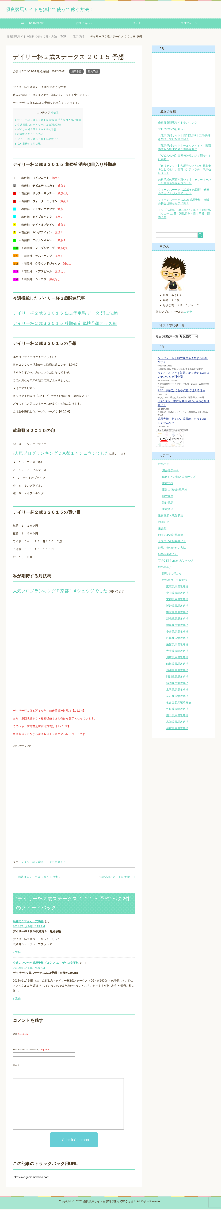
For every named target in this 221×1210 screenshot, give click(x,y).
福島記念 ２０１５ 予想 (115, 878)
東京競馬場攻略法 (177, 587)
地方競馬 (167, 497)
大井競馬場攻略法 (177, 652)
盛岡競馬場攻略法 (177, 684)
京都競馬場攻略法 (177, 600)
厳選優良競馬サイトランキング (177, 123)
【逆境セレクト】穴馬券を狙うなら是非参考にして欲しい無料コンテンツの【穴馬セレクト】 (184, 171)
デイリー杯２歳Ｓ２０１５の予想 (35, 130)
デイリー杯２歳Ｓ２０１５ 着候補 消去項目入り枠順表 (48, 121)
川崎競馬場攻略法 (177, 658)
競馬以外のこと (168, 555)
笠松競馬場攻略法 (177, 710)
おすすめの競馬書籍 (170, 536)
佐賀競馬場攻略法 (177, 729)
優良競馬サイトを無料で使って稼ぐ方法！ (66, 9)
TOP (36, 37)
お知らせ (163, 523)
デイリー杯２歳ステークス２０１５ (43, 863)
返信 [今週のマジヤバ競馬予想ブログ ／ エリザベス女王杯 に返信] (18, 999)
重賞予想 (93, 72)
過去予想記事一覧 (167, 337)
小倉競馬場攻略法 (177, 632)
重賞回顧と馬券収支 (170, 516)
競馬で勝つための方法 (172, 548)
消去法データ (170, 471)
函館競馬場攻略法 (177, 645)
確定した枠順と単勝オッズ (179, 478)
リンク (136, 24)
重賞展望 (167, 510)
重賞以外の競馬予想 (174, 490)
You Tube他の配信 (32, 24)
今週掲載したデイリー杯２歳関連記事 (38, 125)
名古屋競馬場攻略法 (178, 703)
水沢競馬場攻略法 (177, 690)
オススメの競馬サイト (172, 542)
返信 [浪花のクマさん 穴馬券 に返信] (18, 953)
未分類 (162, 529)
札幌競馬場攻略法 (177, 639)
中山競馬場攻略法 (177, 594)
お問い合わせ (84, 24)
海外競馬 (167, 503)
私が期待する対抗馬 (28, 144)
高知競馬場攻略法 (177, 723)
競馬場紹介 (165, 568)
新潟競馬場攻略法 (177, 619)
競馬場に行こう (172, 574)
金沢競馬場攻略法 (177, 697)
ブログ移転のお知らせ (172, 130)
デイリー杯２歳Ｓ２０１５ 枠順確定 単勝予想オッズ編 (65, 324)
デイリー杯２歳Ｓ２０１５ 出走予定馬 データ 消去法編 (65, 314)
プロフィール (189, 24)
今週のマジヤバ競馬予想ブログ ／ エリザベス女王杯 (46, 964)
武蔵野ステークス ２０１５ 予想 (38, 878)
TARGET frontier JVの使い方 (176, 561)
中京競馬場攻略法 (177, 613)
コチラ (188, 312)
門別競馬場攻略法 (177, 677)
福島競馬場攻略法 (177, 626)
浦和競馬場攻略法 (177, 671)
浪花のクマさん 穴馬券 (28, 922)
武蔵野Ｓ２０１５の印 (29, 135)
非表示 (55, 114)
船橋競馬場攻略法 (177, 665)
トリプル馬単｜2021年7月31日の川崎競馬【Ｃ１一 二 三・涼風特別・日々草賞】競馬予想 (184, 215)
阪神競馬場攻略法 (177, 607)
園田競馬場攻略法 (177, 716)
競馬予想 (76, 72)
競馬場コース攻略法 (174, 581)
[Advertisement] (42, 775)
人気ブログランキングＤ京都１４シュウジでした (62, 454)
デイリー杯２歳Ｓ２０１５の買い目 (37, 140)
